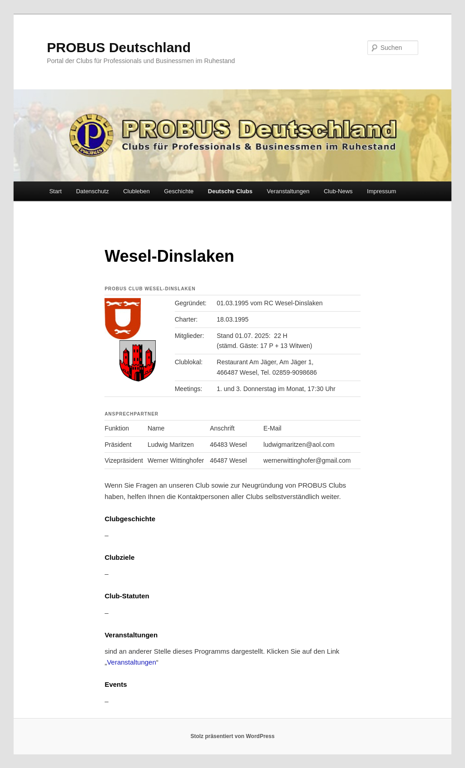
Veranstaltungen (288, 191)
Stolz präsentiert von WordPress (232, 736)
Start (55, 191)
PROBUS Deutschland (119, 47)
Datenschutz (92, 191)
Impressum (381, 191)
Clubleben (136, 191)
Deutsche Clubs (230, 191)
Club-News (338, 191)
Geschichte (178, 191)
